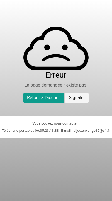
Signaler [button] (77, 97)
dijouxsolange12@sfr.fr (92, 130)
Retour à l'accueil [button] (43, 97)
